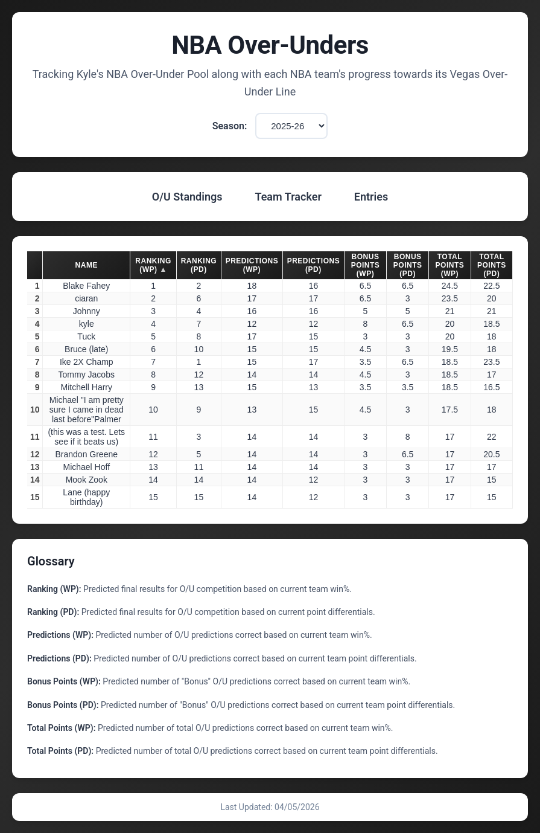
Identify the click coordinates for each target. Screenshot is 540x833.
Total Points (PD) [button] (491, 265)
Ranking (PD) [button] (199, 265)
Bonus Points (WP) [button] (365, 265)
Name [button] (86, 265)
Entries (371, 196)
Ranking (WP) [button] (153, 265)
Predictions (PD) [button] (313, 265)
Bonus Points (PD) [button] (407, 265)
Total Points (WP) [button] (450, 265)
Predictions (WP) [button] (252, 265)
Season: (229, 126)
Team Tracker (288, 196)
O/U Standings (187, 196)
